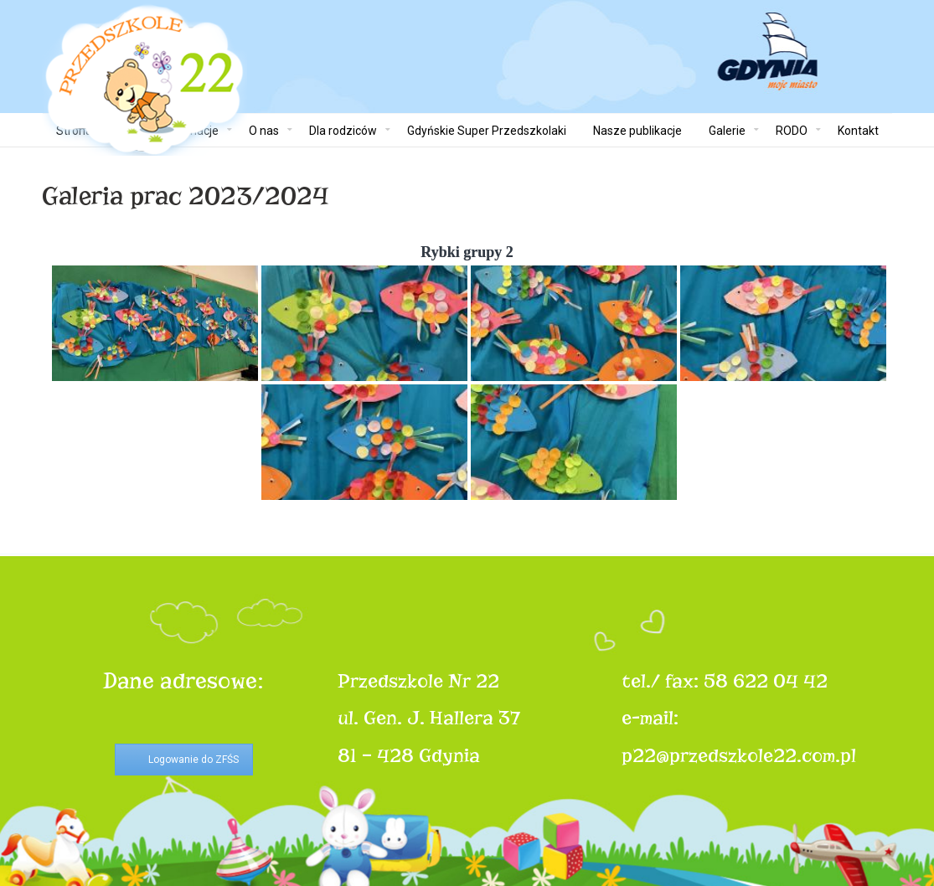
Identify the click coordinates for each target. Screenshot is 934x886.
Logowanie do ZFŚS (193, 759)
